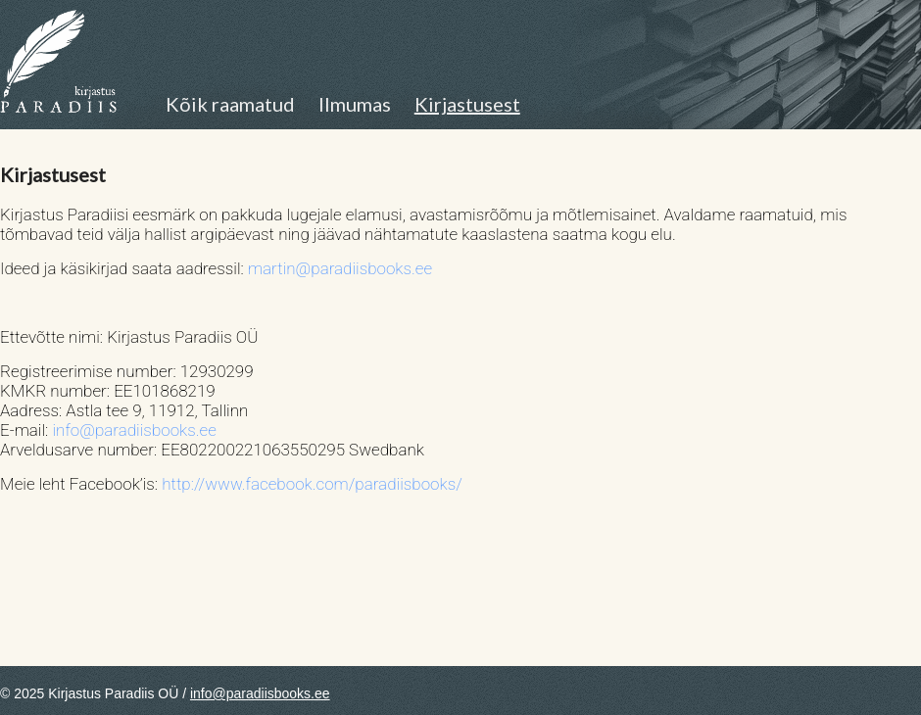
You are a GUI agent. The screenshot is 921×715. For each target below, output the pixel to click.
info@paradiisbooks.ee (134, 430)
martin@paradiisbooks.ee (340, 268)
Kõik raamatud (230, 104)
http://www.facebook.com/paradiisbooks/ (312, 484)
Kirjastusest (467, 104)
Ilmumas (354, 104)
